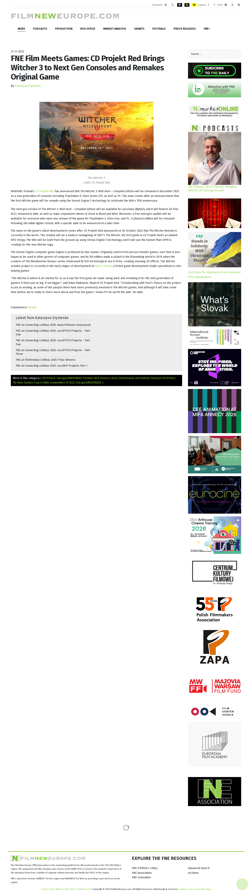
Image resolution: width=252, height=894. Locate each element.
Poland (31, 307)
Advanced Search (198, 868)
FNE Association (142, 873)
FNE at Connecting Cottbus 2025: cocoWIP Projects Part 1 (51, 365)
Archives (193, 873)
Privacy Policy (48, 889)
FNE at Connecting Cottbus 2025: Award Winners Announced (53, 325)
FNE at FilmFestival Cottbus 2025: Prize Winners (46, 360)
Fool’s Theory (103, 266)
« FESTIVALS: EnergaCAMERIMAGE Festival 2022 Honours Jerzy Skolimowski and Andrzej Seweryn (100, 378)
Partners (61, 889)
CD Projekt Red (44, 191)
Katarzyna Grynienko (28, 86)
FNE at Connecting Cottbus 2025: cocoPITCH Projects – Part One (53, 332)
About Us (85, 889)
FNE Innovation (141, 877)
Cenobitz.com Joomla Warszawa (194, 889)
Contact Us (74, 889)
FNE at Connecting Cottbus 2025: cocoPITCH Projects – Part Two (53, 342)
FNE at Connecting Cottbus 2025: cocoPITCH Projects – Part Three (53, 352)
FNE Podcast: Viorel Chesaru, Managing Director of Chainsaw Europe (212, 188)
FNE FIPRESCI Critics (145, 868)
